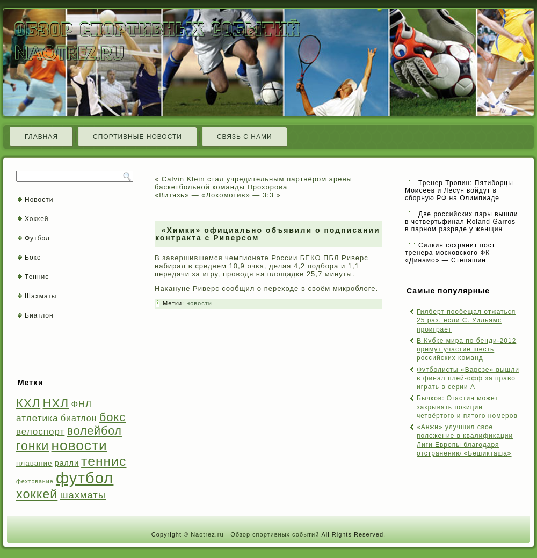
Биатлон (39, 315)
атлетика (37, 418)
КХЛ (28, 403)
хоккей (36, 494)
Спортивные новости (137, 137)
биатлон (79, 418)
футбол (84, 478)
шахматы (83, 495)
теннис (103, 461)
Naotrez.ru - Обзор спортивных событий (255, 534)
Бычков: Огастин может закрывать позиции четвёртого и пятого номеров (467, 407)
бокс (112, 417)
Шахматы (40, 296)
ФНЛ (81, 404)
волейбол (94, 430)
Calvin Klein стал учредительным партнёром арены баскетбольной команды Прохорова (253, 183)
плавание (34, 463)
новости (79, 445)
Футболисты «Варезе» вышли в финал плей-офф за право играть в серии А (468, 378)
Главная (41, 137)
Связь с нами (244, 137)
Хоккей (37, 219)
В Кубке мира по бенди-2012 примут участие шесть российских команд (466, 349)
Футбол (37, 238)
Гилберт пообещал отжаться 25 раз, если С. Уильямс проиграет (466, 320)
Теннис (37, 277)
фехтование (35, 481)
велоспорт (40, 432)
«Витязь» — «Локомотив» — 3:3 (214, 195)
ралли (67, 463)
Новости (39, 199)
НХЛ (56, 403)
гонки (32, 446)
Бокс (33, 257)
